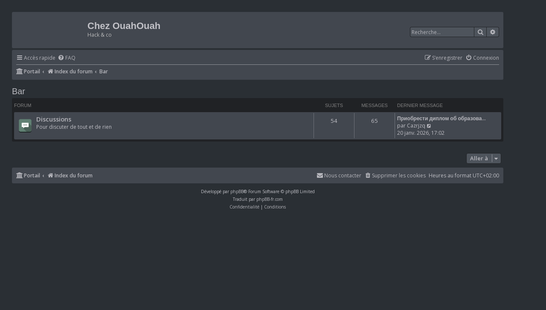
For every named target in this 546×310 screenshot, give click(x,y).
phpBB (237, 191)
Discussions (53, 119)
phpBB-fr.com (269, 199)
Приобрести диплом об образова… (441, 118)
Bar (18, 91)
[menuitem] (67, 58)
